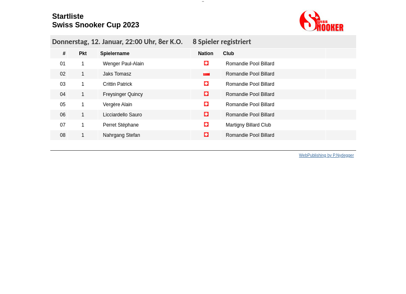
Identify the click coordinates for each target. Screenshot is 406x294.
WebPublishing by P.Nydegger (326, 155)
